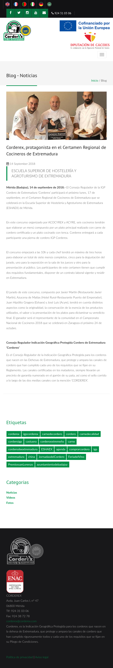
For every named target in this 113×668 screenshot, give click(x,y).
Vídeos (10, 497)
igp (95, 449)
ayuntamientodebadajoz (52, 464)
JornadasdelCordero (51, 456)
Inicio (94, 80)
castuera (31, 441)
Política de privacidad (19, 657)
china (31, 456)
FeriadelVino (76, 456)
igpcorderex (30, 434)
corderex (13, 434)
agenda (60, 449)
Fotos (10, 502)
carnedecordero (52, 434)
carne (71, 441)
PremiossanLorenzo (20, 464)
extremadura (16, 456)
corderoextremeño (52, 441)
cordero (71, 434)
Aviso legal (42, 657)
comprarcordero (79, 449)
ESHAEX (46, 449)
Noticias (11, 492)
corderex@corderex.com (21, 621)
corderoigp (15, 441)
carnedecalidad (89, 434)
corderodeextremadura (22, 449)
